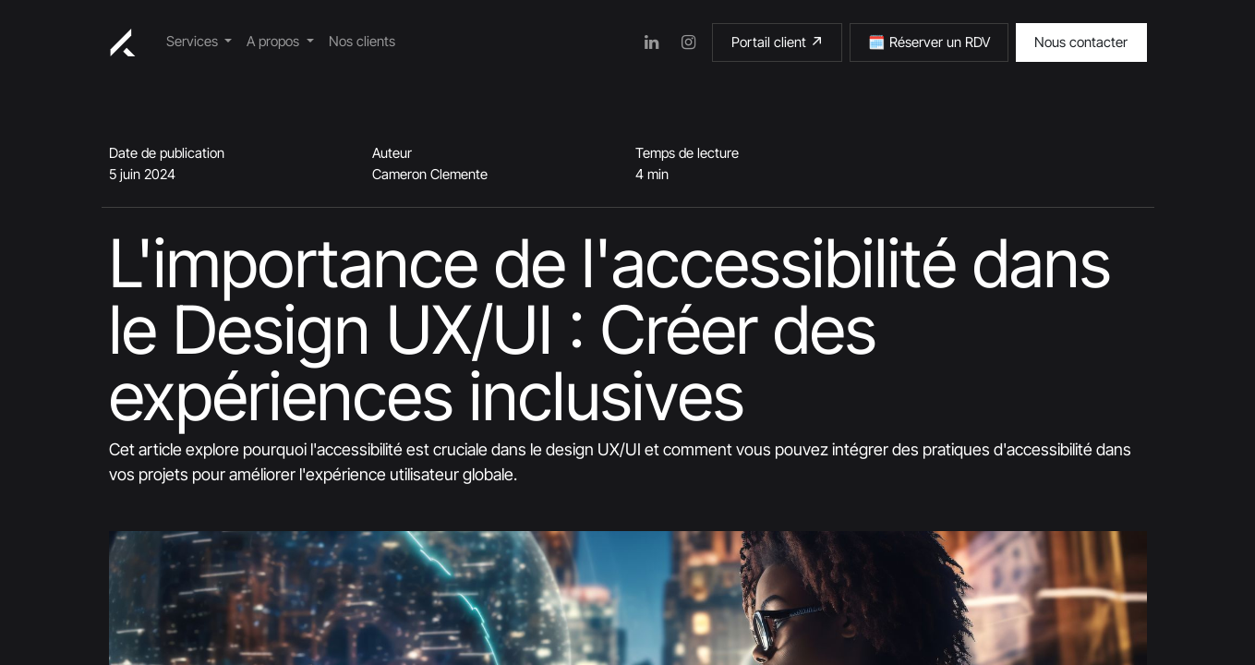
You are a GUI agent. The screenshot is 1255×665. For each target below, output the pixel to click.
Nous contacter (1081, 42)
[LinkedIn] (651, 42)
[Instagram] (688, 42)
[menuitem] (199, 42)
